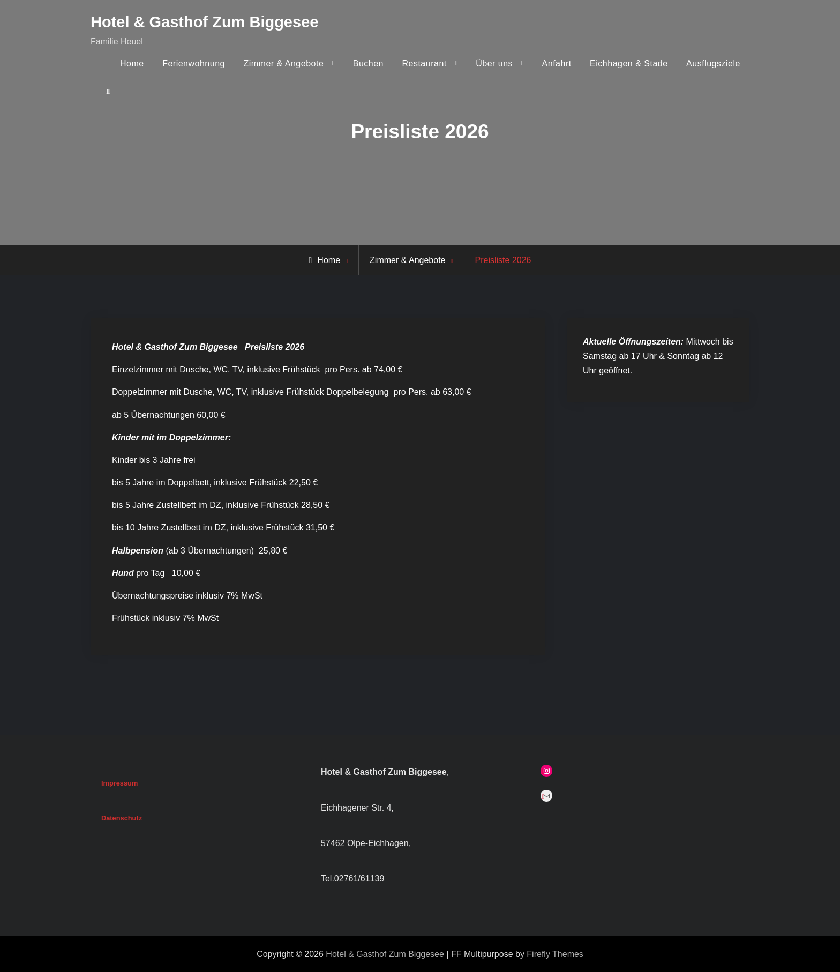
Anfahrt (557, 63)
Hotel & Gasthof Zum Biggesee (204, 22)
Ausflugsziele (713, 63)
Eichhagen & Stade (629, 63)
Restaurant (424, 63)
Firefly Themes (555, 954)
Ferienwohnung (193, 63)
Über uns (494, 63)
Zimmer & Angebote (283, 63)
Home (132, 63)
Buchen (368, 63)
